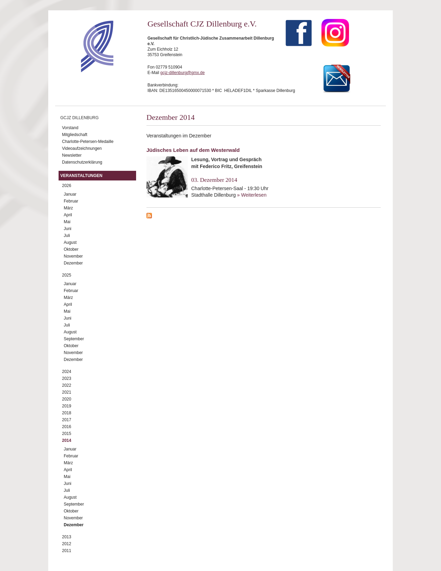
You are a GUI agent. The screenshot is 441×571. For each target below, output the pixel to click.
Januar (70, 194)
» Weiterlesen (251, 195)
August (70, 242)
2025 (66, 275)
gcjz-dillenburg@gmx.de (182, 72)
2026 (66, 185)
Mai (67, 221)
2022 (66, 385)
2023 (66, 378)
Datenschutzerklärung (82, 162)
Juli (67, 235)
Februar (71, 201)
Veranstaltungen (81, 175)
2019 (66, 406)
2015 (66, 433)
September (74, 338)
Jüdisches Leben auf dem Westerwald (193, 150)
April (68, 214)
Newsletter (72, 155)
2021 (66, 392)
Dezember (73, 263)
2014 (66, 440)
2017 (66, 419)
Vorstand (70, 127)
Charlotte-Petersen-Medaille (87, 141)
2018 (66, 413)
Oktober (71, 249)
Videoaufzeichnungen (82, 148)
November (73, 256)
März (68, 208)
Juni (67, 228)
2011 (66, 550)
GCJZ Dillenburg (79, 117)
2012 (66, 543)
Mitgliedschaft (74, 134)
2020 (66, 399)
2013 (66, 536)
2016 (66, 426)
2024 (66, 371)
